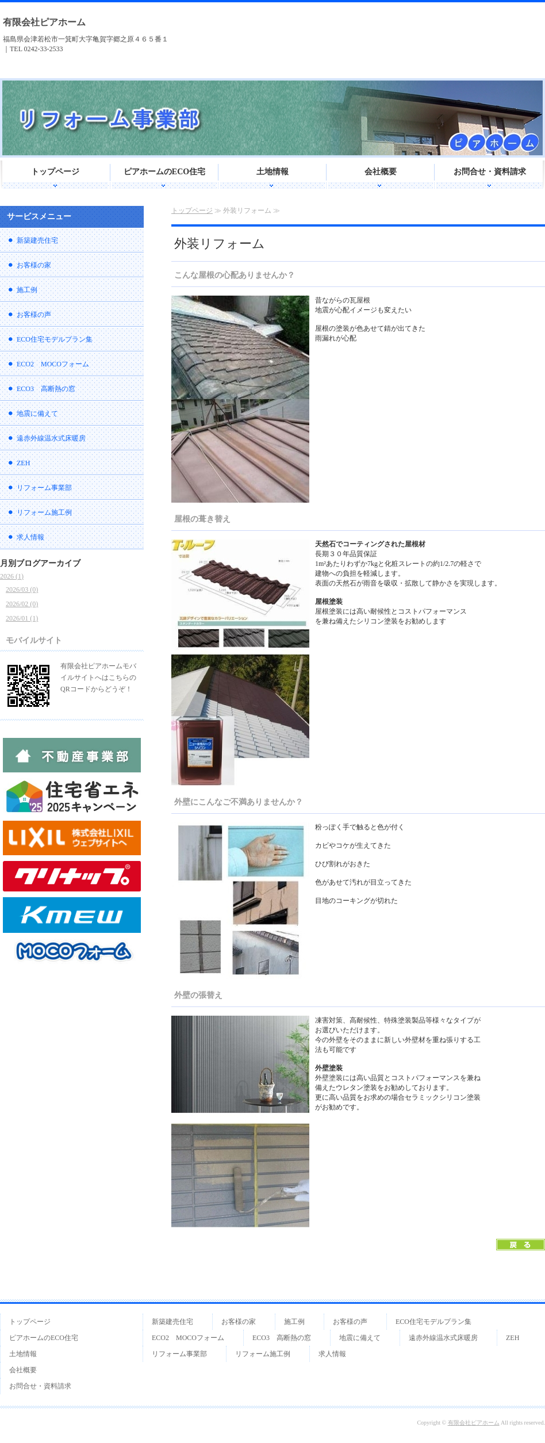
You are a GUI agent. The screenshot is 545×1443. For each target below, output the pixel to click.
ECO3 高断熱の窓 (46, 389)
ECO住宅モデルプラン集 (55, 339)
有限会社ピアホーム (44, 22)
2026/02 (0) (22, 604)
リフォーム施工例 (44, 512)
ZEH (23, 463)
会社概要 (380, 171)
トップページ (55, 171)
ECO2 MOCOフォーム (53, 364)
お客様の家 (34, 265)
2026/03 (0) (22, 589)
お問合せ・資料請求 (490, 171)
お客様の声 (34, 315)
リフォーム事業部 (44, 488)
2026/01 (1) (22, 618)
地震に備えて (37, 413)
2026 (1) (12, 576)
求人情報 (30, 537)
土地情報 (272, 171)
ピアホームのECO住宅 (164, 171)
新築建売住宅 (37, 240)
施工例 (27, 290)
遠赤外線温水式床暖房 (51, 438)
